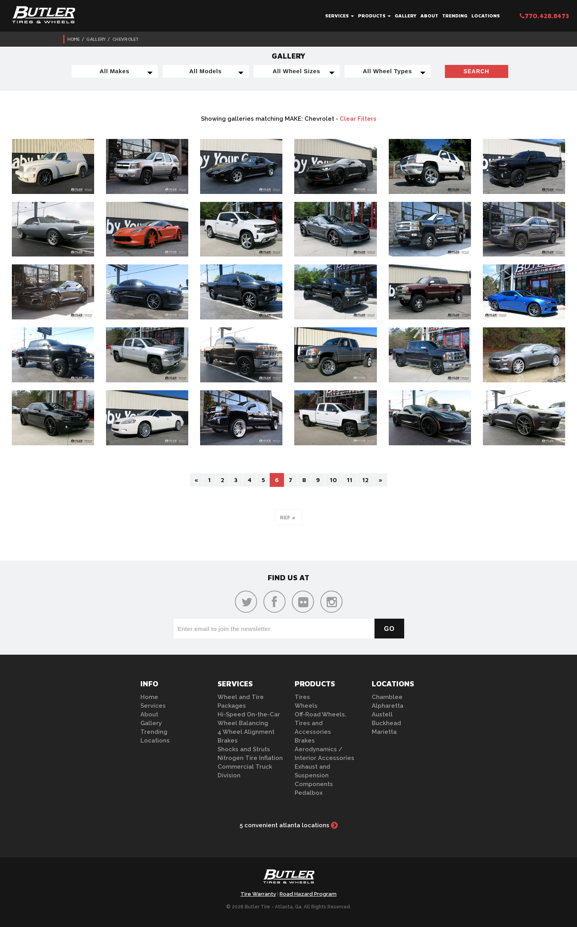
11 (349, 480)
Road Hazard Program (308, 894)
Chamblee (387, 697)
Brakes (228, 740)
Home (73, 39)
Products (374, 16)
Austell (382, 714)
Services (339, 16)
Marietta (384, 731)
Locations (485, 16)
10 (333, 480)
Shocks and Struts (244, 749)
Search (476, 71)
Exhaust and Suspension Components (314, 775)
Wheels (306, 705)
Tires (302, 697)
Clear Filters (358, 118)
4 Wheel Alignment (246, 731)
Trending (454, 16)
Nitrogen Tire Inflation (250, 758)
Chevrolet (125, 39)
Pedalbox (309, 792)
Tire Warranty (258, 894)
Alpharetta (387, 705)
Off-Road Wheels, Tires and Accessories (320, 723)
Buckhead (386, 723)
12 (365, 480)
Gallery (405, 16)
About (429, 16)
